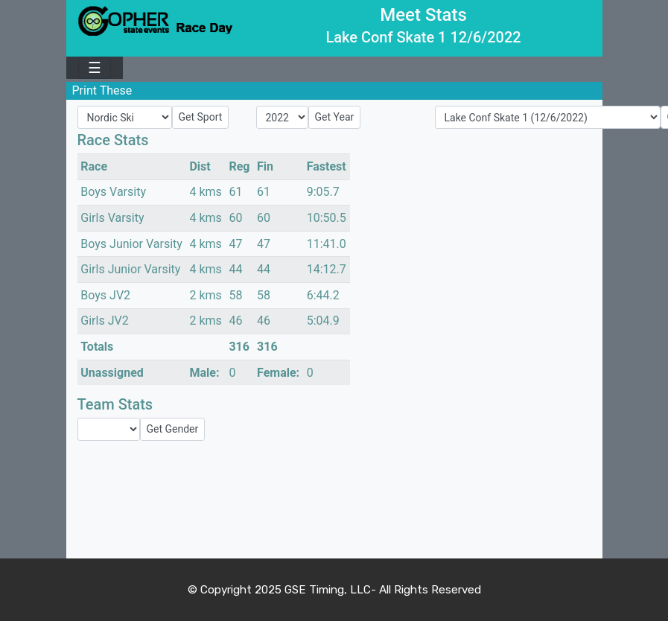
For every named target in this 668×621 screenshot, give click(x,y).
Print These (102, 90)
